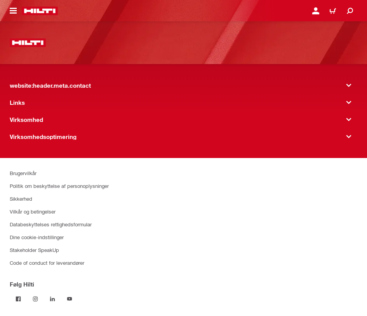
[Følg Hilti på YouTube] (69, 298)
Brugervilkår (23, 173)
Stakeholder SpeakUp (34, 250)
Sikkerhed (21, 198)
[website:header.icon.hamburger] (13, 10)
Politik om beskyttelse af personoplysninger (59, 186)
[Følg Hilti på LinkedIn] (52, 298)
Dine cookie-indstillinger (37, 237)
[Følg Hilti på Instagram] (35, 298)
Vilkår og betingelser (33, 211)
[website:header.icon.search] (349, 10)
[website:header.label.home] (40, 11)
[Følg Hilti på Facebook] (18, 298)
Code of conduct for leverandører (47, 263)
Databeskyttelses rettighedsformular (51, 224)
